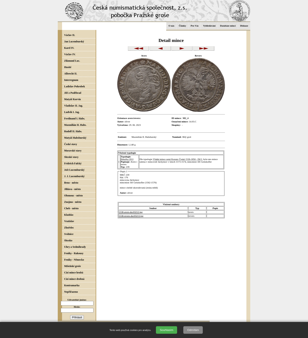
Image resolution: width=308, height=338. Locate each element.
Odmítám (193, 330)
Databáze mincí (228, 25)
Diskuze (244, 25)
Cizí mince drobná (74, 278)
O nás (171, 25)
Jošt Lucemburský (74, 169)
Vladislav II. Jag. (73, 105)
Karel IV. (69, 47)
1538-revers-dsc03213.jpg (131, 216)
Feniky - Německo (74, 259)
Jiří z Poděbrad (72, 92)
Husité (67, 67)
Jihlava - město (72, 189)
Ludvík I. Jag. (72, 112)
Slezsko (68, 240)
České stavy (70, 144)
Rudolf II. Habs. (73, 131)
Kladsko (68, 214)
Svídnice (68, 234)
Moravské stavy (72, 150)
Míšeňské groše (72, 266)
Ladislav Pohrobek (74, 86)
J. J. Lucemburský (74, 176)
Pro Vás (194, 25)
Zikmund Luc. (72, 60)
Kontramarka (71, 285)
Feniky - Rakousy (73, 253)
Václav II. (69, 35)
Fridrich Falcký (72, 163)
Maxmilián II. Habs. (75, 124)
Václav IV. (70, 54)
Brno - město (71, 182)
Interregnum (71, 80)
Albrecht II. (70, 73)
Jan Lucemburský (74, 41)
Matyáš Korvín (72, 99)
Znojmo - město (72, 201)
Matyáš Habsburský (75, 137)
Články (182, 25)
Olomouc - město (73, 195)
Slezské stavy (71, 157)
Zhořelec (69, 227)
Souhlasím (166, 330)
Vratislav (69, 221)
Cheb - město (71, 208)
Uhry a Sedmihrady (75, 246)
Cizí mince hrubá (73, 272)
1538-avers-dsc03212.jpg (131, 212)
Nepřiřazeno (71, 291)
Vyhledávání (209, 25)
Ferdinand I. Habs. (74, 118)
